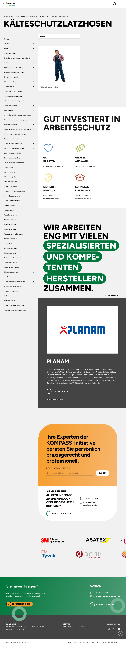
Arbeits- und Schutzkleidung (33, 16)
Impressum (101, 642)
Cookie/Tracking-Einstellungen (80, 642)
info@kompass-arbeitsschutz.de (90, 503)
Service (66, 624)
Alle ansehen (111, 295)
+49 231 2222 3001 (91, 499)
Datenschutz (114, 642)
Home (6, 16)
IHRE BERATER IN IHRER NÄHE (58, 468)
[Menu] (120, 4)
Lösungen (11, 624)
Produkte (15, 16)
